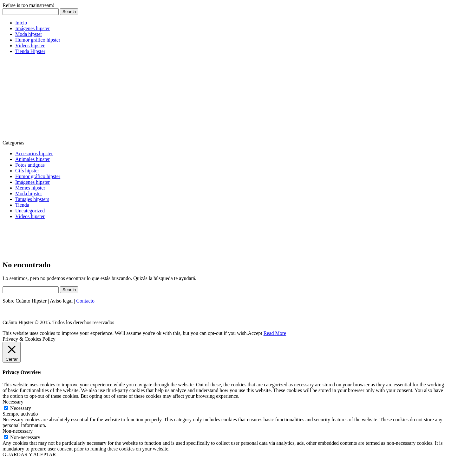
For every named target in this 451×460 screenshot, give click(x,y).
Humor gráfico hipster (37, 40)
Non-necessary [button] (18, 431)
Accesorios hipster (34, 153)
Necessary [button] (13, 401)
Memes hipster (30, 187)
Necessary (20, 408)
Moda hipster (28, 34)
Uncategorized (30, 210)
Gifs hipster (27, 170)
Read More (275, 333)
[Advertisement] (50, 99)
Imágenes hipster (32, 28)
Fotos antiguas (30, 165)
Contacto (85, 300)
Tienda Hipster (30, 51)
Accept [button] (255, 333)
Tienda (22, 205)
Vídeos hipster (30, 45)
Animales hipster (32, 159)
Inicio (21, 22)
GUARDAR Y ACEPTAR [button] (29, 454)
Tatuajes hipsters (32, 199)
